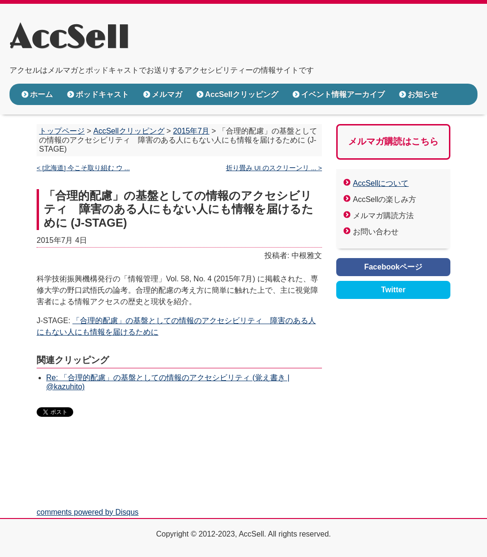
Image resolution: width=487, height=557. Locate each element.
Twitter (393, 290)
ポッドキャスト (102, 94)
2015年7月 (191, 131)
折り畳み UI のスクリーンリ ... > (274, 168)
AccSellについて (381, 183)
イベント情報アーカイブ (343, 94)
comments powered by (87, 512)
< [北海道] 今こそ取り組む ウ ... (83, 168)
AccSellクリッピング (241, 94)
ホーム (41, 94)
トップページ (62, 131)
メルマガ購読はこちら (393, 141)
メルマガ (167, 94)
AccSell (69, 38)
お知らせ (423, 94)
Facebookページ (393, 267)
